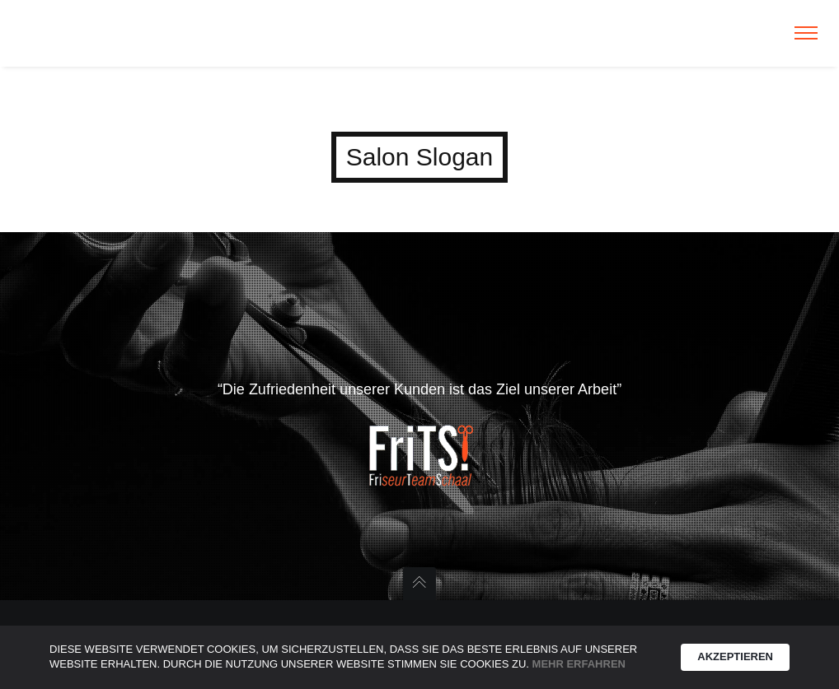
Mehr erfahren (579, 664)
